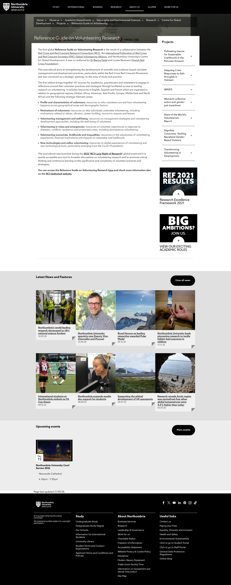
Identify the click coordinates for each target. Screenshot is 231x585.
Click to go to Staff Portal (173, 548)
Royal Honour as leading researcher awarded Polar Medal (132, 336)
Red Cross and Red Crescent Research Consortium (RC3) (69, 53)
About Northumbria (131, 516)
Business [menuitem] (98, 7)
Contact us (165, 522)
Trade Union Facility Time (131, 565)
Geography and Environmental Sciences (118, 20)
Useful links (168, 516)
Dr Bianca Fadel (98, 60)
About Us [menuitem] (134, 7)
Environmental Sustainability (174, 539)
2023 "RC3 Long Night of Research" (103, 154)
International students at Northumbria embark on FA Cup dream (53, 399)
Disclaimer (123, 556)
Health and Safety (169, 535)
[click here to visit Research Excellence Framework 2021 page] (178, 194)
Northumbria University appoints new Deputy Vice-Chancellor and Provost (93, 336)
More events (183, 430)
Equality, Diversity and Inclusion (176, 530)
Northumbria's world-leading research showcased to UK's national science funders (54, 331)
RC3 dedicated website (59, 174)
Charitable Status (126, 539)
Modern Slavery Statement (131, 560)
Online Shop (166, 559)
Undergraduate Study (87, 522)
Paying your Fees (168, 526)
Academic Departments (78, 20)
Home (40, 20)
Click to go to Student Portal (174, 543)
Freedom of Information (130, 543)
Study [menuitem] (56, 7)
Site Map (122, 576)
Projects (61, 23)
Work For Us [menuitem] (171, 7)
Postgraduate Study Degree (90, 526)
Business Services (127, 522)
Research (151, 20)
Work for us (124, 535)
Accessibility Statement (130, 548)
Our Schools (82, 530)
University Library (85, 542)
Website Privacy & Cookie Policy (134, 552)
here (110, 170)
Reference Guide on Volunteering (89, 23)
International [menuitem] (76, 7)
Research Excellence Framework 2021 (174, 201)
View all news (182, 280)
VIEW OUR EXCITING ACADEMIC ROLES (175, 248)
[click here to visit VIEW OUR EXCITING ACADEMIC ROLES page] (178, 241)
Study (80, 516)
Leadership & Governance (131, 530)
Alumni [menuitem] (152, 7)
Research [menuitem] (116, 7)
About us (54, 20)
